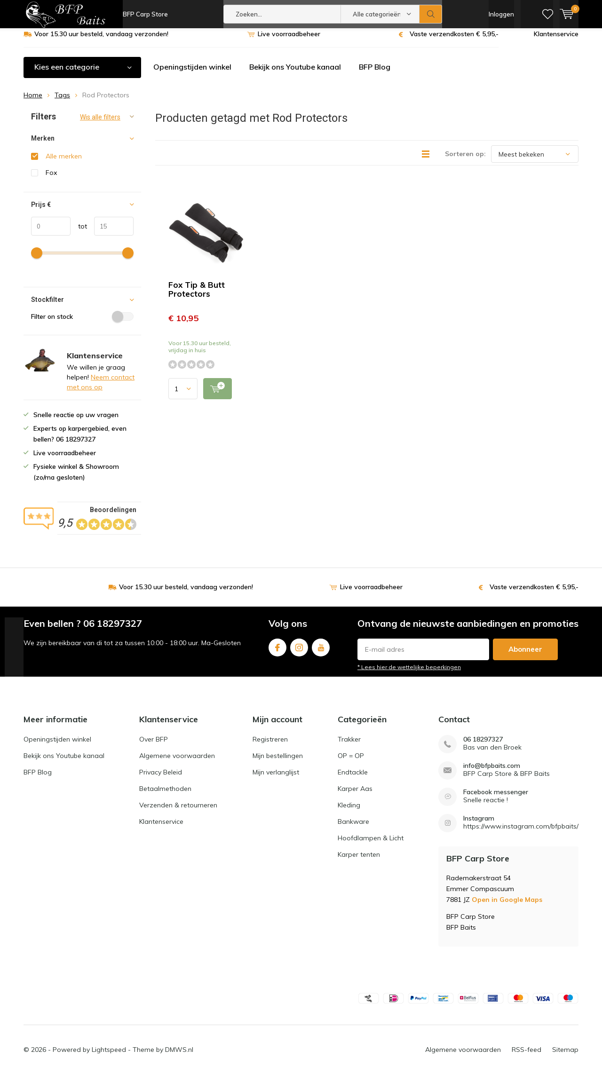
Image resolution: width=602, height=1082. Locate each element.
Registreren (270, 746)
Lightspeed (109, 1056)
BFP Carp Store (145, 14)
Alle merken (64, 163)
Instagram (299, 652)
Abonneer (525, 656)
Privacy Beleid (160, 779)
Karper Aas (355, 795)
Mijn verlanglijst (276, 779)
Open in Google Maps (507, 906)
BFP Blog (374, 74)
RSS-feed (526, 1056)
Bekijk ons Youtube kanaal (295, 74)
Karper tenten (359, 861)
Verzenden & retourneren (178, 812)
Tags (62, 102)
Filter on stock (82, 323)
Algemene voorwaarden (177, 762)
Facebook (277, 652)
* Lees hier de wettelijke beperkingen (409, 674)
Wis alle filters (100, 124)
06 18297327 (483, 746)
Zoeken (431, 14)
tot (79, 233)
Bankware (353, 828)
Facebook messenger (495, 799)
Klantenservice (556, 41)
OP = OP (351, 762)
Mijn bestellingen (278, 762)
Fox (51, 179)
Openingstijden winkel (192, 74)
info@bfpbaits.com (491, 773)
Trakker (349, 746)
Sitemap (565, 1056)
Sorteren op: (465, 161)
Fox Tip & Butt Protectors (196, 296)
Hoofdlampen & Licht (371, 845)
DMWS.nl (179, 1056)
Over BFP (153, 746)
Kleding (349, 812)
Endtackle (353, 779)
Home (33, 102)
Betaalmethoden (165, 795)
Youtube (321, 652)
